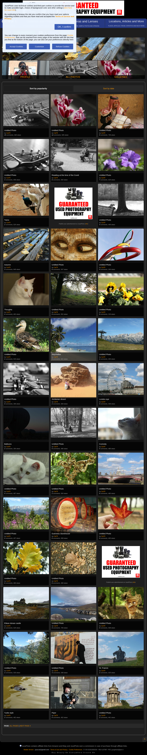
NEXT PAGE (25, 726)
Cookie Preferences (75, 750)
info (86, 224)
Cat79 (8, 133)
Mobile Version (29, 750)
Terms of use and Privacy (58, 750)
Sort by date (108, 88)
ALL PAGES (14, 726)
